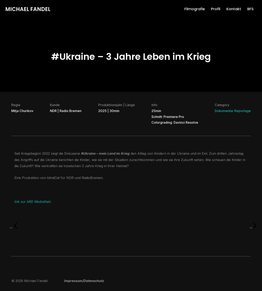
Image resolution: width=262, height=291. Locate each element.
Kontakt (233, 8)
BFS (250, 8)
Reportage (242, 111)
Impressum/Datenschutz (84, 281)
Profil (215, 8)
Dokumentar (224, 111)
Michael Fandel (27, 9)
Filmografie (194, 8)
